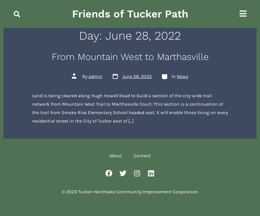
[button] (17, 14)
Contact (142, 155)
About (115, 155)
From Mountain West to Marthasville (130, 56)
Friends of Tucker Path (130, 14)
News (182, 76)
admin (95, 76)
